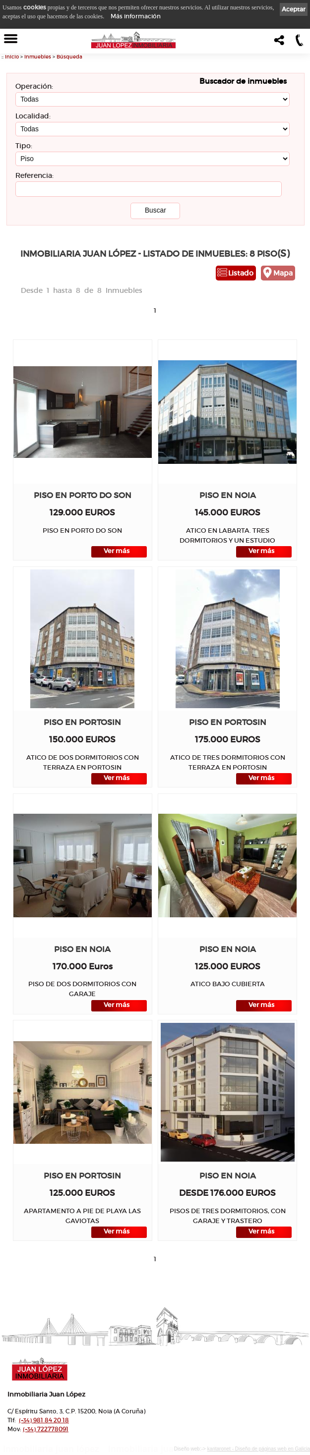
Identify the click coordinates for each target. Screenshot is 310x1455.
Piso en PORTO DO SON (82, 495)
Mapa (283, 273)
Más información (136, 16)
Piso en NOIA (227, 495)
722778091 (45, 1429)
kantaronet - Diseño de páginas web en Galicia (258, 1449)
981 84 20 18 (44, 1420)
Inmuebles (37, 57)
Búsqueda (69, 57)
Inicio (12, 57)
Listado (240, 273)
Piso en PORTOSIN (82, 722)
